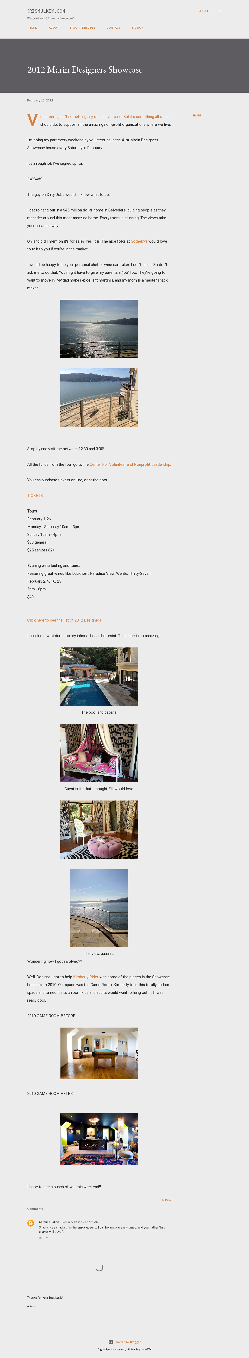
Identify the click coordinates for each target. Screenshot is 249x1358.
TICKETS (35, 495)
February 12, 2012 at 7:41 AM (80, 1221)
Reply (43, 1238)
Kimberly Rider (85, 977)
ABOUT (51, 27)
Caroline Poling (49, 1221)
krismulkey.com (45, 11)
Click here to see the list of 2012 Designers (64, 620)
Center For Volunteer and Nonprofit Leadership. (130, 464)
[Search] (203, 11)
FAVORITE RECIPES (80, 27)
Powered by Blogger (124, 1342)
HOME (30, 27)
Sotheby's (139, 241)
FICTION (135, 27)
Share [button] (197, 115)
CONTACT (111, 27)
